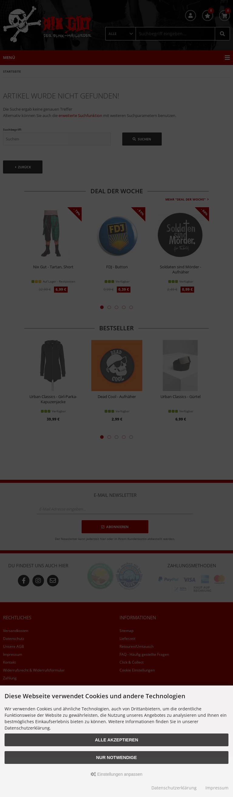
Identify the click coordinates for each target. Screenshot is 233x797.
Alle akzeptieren (116, 739)
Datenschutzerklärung (174, 788)
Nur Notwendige (116, 757)
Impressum (216, 788)
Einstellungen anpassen (117, 774)
